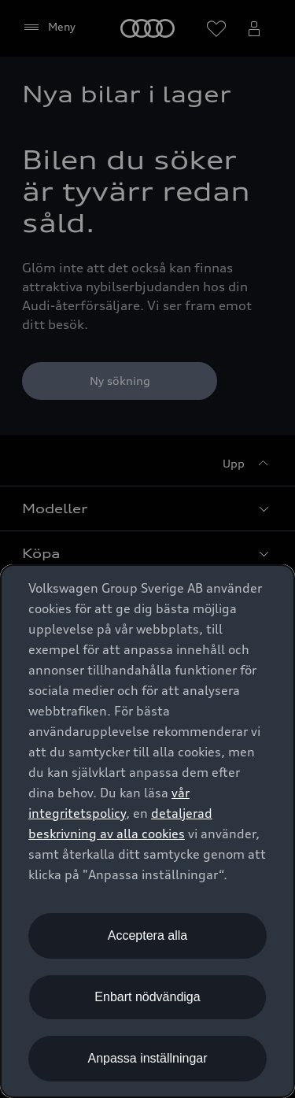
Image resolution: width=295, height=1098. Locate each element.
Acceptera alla (147, 935)
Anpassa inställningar (147, 1058)
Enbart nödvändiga (147, 997)
